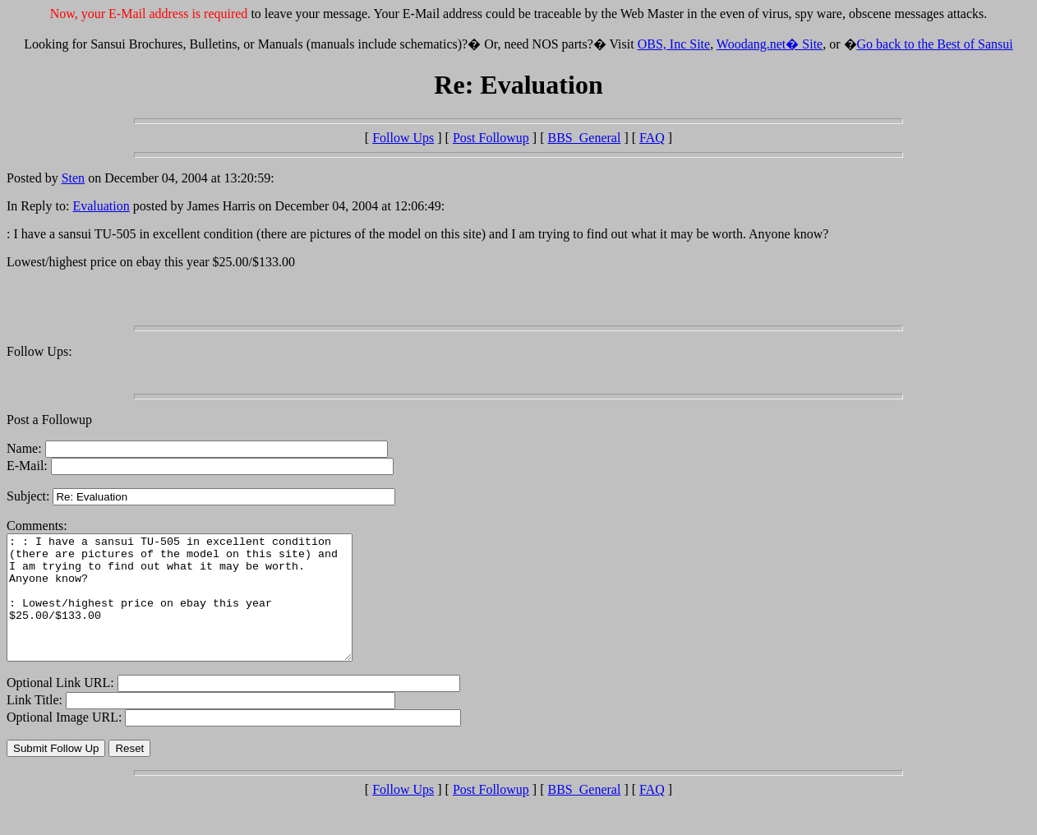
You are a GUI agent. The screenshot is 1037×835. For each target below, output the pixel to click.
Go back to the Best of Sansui (935, 44)
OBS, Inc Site (674, 44)
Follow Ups (403, 138)
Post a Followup (49, 420)
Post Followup (491, 138)
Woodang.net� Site (770, 44)
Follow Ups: (39, 351)
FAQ (652, 138)
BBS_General (584, 138)
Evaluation (100, 206)
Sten (73, 178)
